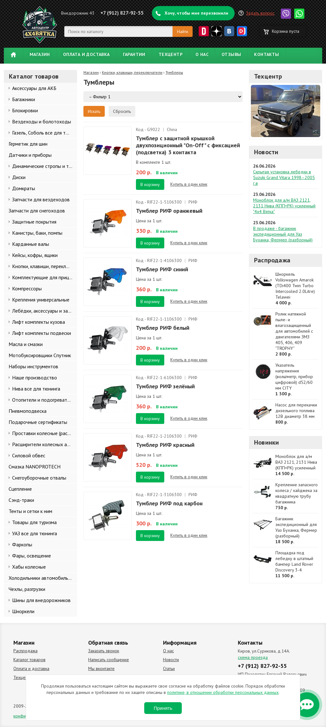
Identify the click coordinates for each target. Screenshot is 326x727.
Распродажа (272, 260)
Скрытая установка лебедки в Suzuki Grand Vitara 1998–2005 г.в (284, 177)
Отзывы (231, 54)
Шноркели (23, 611)
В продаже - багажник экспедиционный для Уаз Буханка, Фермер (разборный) (283, 234)
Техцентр (170, 54)
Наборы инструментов (33, 366)
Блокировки (25, 110)
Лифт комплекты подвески (41, 333)
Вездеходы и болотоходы (41, 121)
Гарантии (134, 54)
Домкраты (23, 188)
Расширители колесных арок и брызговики (44, 444)
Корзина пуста (285, 31)
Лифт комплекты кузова (38, 322)
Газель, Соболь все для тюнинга (44, 132)
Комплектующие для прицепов (44, 277)
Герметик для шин (28, 144)
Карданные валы (30, 244)
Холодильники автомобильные (42, 578)
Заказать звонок (103, 651)
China (172, 129)
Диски (18, 177)
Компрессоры (27, 288)
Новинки (266, 442)
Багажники (23, 99)
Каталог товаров (29, 659)
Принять (163, 708)
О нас (202, 54)
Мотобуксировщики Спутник (40, 355)
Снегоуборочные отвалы (39, 477)
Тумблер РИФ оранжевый (169, 210)
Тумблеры (174, 72)
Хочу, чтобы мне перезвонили (196, 13)
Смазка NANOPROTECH (34, 466)
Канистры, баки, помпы (37, 233)
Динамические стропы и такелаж (44, 166)
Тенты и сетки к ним (30, 511)
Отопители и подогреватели (43, 400)
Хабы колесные (29, 567)
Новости (266, 152)
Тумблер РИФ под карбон (169, 503)
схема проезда (253, 657)
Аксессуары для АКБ (34, 88)
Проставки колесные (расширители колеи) (44, 433)
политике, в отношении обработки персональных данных (223, 692)
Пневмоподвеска (27, 411)
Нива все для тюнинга (36, 388)
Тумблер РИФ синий (162, 269)
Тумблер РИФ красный (165, 444)
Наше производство (34, 377)
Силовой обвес (28, 455)
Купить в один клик (188, 184)
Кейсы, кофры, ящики (35, 255)
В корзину (150, 184)
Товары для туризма (34, 522)
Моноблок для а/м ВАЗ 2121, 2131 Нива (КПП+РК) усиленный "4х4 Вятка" (284, 205)
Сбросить (122, 111)
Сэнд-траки (21, 500)
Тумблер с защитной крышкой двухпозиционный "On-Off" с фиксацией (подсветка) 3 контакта (188, 145)
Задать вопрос (260, 13)
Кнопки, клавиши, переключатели (44, 266)
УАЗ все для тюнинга (34, 533)
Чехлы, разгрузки (27, 589)
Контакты (266, 54)
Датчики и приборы (30, 155)
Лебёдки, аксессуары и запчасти (44, 311)
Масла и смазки (26, 344)
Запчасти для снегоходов (37, 210)
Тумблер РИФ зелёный (165, 386)
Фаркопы (22, 544)
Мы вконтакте (101, 668)
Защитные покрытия (34, 221)
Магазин (40, 54)
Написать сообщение (108, 659)
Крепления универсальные (40, 299)
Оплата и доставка (86, 54)
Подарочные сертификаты (38, 422)
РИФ (192, 202)
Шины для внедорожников (41, 600)
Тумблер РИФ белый (162, 327)
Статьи (169, 668)
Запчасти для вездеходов (41, 199)
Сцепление (20, 489)
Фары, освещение (31, 555)
